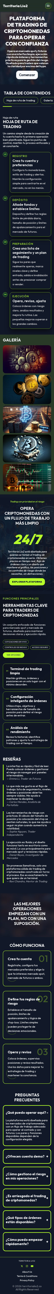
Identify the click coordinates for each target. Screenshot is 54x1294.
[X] (22, 1266)
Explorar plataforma (27, 581)
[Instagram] (27, 1266)
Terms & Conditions (27, 1276)
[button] (48, 6)
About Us (27, 1271)
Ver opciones (14, 655)
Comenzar (27, 75)
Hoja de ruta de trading (21, 100)
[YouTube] (32, 1266)
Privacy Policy (27, 1280)
